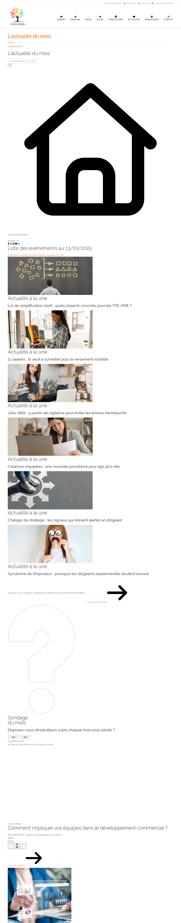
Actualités (134, 18)
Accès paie (143, 3)
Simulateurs (152, 18)
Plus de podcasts (19, 858)
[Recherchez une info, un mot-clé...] (22, 61)
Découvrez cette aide (98, 593)
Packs (88, 18)
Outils (100, 18)
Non (25, 737)
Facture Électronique (112, 3)
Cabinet (61, 18)
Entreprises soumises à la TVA (21, 255)
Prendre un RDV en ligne (162, 3)
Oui (13, 737)
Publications (116, 18)
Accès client (129, 3)
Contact (168, 18)
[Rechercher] (10, 65)
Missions (75, 18)
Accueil (11, 42)
